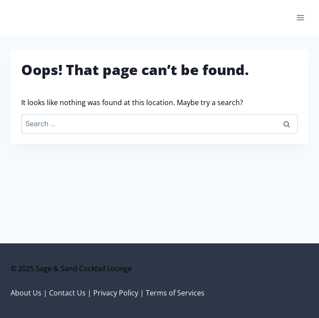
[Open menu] (300, 17)
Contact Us (67, 293)
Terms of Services (175, 293)
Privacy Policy (115, 293)
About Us (26, 293)
